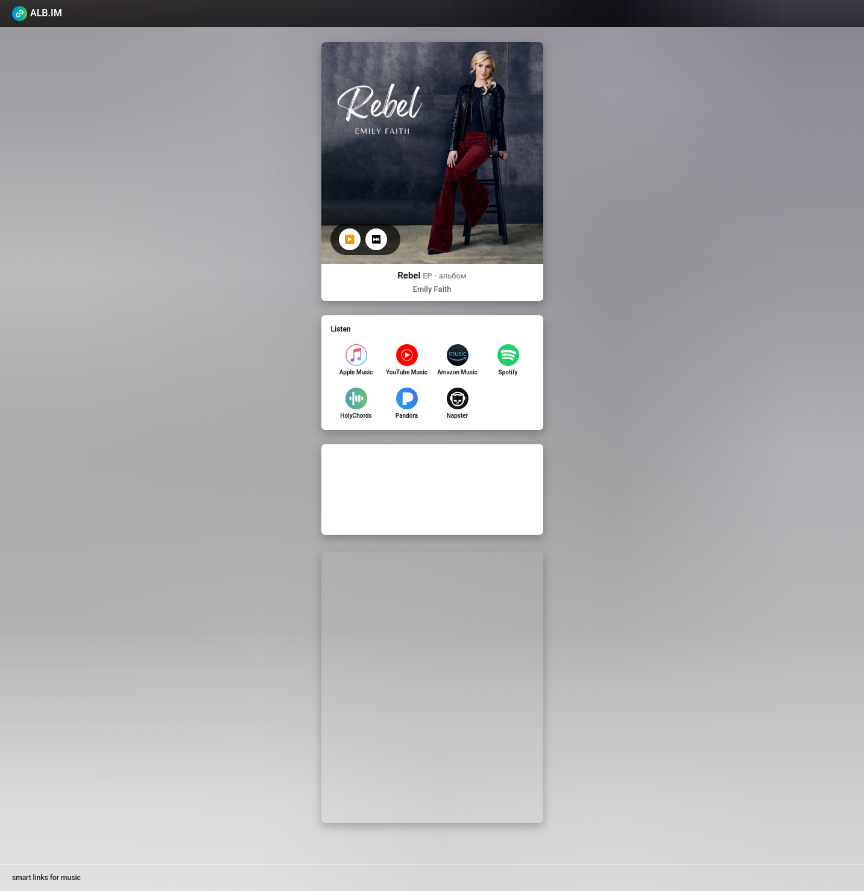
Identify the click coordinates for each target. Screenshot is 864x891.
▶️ (349, 239)
